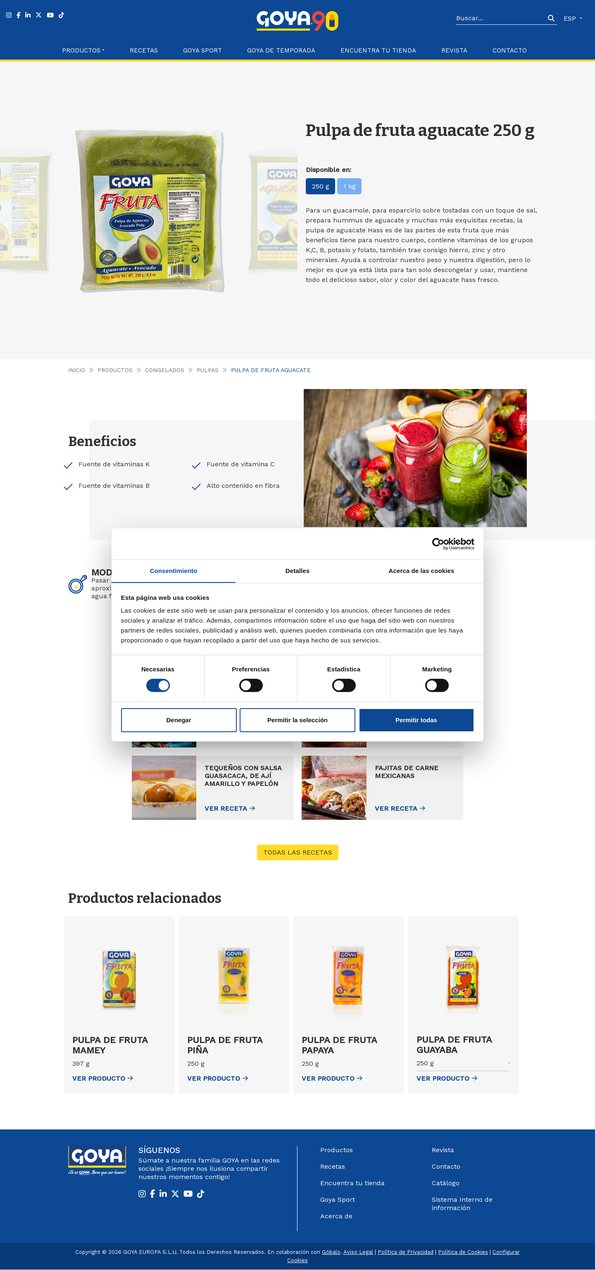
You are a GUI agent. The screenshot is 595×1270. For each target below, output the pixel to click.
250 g (320, 186)
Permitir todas (416, 719)
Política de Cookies (463, 1252)
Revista (454, 50)
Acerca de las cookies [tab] (422, 570)
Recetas (144, 50)
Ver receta (312, 809)
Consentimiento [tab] (174, 570)
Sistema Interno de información (462, 1204)
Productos (115, 370)
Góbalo (331, 1252)
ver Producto (102, 1079)
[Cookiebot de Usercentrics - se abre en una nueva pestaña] (438, 543)
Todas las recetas (297, 853)
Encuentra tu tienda (352, 1183)
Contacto (510, 50)
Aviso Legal (358, 1252)
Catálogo (445, 1183)
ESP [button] (571, 18)
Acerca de (336, 1216)
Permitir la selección (297, 719)
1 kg (350, 186)
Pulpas (208, 370)
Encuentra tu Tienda (378, 50)
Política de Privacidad (405, 1252)
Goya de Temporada (281, 50)
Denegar (178, 719)
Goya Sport (202, 50)
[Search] (500, 18)
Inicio (76, 370)
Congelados (164, 370)
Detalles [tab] (297, 570)
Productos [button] (81, 50)
